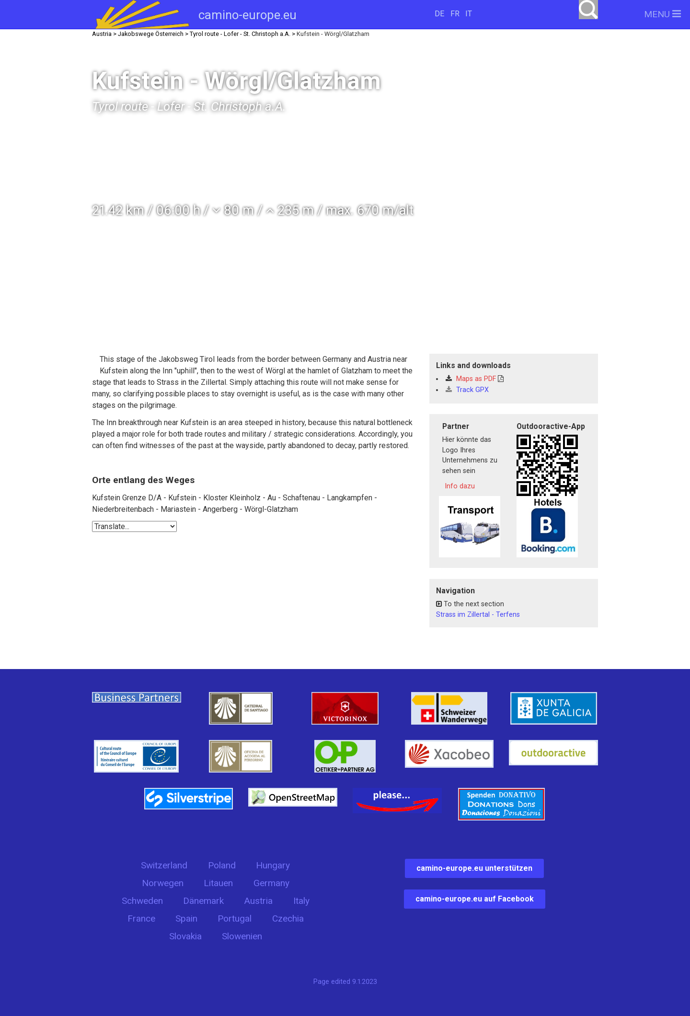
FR (455, 13)
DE (439, 13)
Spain (186, 918)
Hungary (273, 865)
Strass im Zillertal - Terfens (478, 615)
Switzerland (164, 865)
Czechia (288, 918)
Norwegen (163, 883)
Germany (271, 883)
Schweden (142, 900)
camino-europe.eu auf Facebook (474, 898)
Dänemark (203, 900)
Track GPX (467, 390)
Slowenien (242, 936)
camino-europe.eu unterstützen (474, 868)
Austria (258, 900)
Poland (222, 865)
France (141, 918)
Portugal (235, 918)
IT (468, 13)
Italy (301, 900)
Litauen (218, 883)
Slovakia (185, 936)
